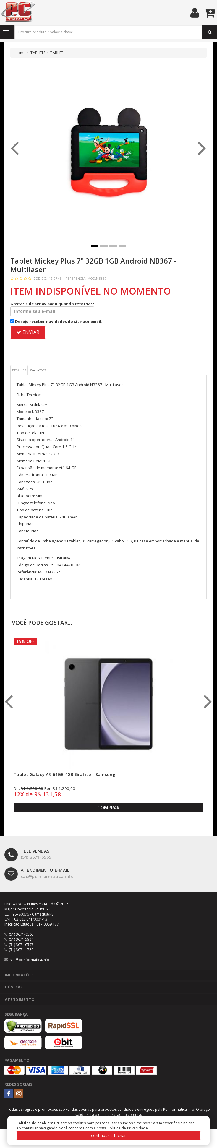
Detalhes (19, 370)
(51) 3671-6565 (27, 854)
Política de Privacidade (128, 1128)
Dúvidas (14, 987)
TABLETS (37, 52)
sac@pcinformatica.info (39, 873)
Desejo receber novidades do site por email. (56, 321)
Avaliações (38, 370)
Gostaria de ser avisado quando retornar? (52, 308)
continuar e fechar (108, 1135)
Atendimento (20, 999)
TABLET (56, 52)
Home (20, 52)
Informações (19, 975)
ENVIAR (28, 332)
